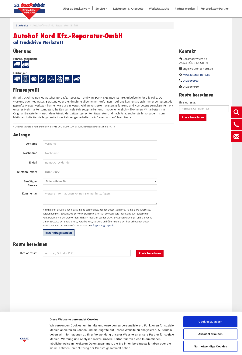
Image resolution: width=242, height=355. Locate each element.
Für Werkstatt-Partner (215, 8)
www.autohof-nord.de (196, 74)
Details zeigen (201, 347)
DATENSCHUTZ (83, 332)
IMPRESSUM (58, 332)
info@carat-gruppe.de (102, 225)
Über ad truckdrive (76, 8)
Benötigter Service (30, 183)
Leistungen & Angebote (128, 8)
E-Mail (33, 162)
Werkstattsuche (159, 8)
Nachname (30, 153)
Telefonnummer (27, 172)
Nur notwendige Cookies (210, 322)
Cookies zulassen (210, 297)
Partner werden (185, 8)
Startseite (22, 25)
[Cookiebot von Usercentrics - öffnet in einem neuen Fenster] (24, 347)
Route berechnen (193, 117)
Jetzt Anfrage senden (58, 233)
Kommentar (29, 193)
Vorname (31, 143)
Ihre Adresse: (187, 102)
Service (101, 8)
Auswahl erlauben (210, 309)
